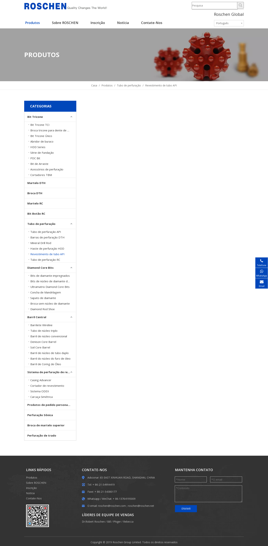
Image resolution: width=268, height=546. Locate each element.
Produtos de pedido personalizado (51, 405)
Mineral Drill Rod (40, 243)
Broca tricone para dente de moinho (53, 130)
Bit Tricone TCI (40, 125)
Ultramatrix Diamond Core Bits (50, 287)
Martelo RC (35, 203)
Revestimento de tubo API (47, 254)
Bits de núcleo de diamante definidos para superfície (53, 281)
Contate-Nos (34, 498)
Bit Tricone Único (41, 136)
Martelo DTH (36, 183)
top (260, 530)
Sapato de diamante (43, 298)
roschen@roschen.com (112, 506)
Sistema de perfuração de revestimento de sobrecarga (51, 372)
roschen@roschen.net (141, 506)
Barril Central (36, 317)
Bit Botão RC (36, 213)
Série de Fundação (42, 152)
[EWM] (37, 516)
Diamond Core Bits (40, 267)
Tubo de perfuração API (45, 232)
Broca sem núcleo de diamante (50, 303)
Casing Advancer (40, 380)
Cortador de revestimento (47, 385)
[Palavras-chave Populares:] (240, 5)
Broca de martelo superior (46, 425)
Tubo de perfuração (41, 224)
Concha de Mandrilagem (45, 292)
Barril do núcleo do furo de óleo (50, 358)
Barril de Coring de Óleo (45, 364)
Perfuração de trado (41, 435)
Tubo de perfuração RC (45, 259)
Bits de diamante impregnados (50, 275)
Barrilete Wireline (41, 325)
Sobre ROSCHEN (36, 482)
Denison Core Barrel (43, 342)
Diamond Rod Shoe (42, 309)
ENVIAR (186, 508)
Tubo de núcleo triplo (44, 330)
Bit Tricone (35, 117)
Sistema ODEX (39, 391)
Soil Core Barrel (40, 347)
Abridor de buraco (41, 141)
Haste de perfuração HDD (47, 248)
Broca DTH (34, 193)
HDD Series (37, 147)
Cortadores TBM (41, 175)
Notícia (30, 493)
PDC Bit (35, 158)
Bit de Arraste (39, 164)
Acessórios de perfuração (46, 169)
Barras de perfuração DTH (47, 237)
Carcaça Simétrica (41, 397)
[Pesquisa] (215, 5)
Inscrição (31, 488)
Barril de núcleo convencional (48, 336)
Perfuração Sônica (40, 415)
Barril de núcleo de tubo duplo (49, 353)
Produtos (31, 477)
